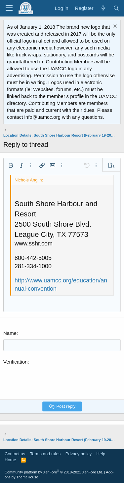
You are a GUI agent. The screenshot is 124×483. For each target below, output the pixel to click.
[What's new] (103, 8)
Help (101, 453)
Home (10, 459)
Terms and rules (45, 453)
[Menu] (9, 8)
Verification (15, 362)
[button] (11, 165)
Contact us (15, 453)
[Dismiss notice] (114, 26)
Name (10, 333)
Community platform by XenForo (54, 472)
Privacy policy (78, 453)
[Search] (116, 8)
